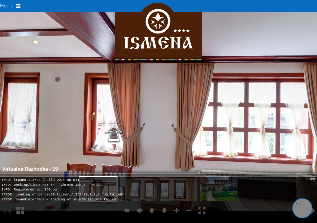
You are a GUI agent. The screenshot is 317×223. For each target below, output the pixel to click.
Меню (10, 6)
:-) (298, 204)
